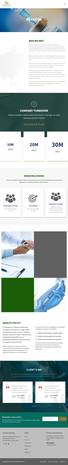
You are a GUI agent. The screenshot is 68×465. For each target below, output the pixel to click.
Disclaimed (62, 461)
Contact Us (27, 452)
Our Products (27, 443)
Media (26, 449)
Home (25, 436)
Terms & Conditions (53, 461)
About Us (26, 439)
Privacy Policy (43, 461)
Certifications (27, 446)
